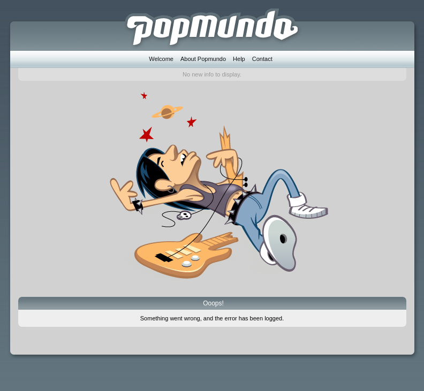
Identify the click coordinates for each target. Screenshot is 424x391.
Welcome (161, 59)
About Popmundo (203, 59)
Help (239, 59)
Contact (262, 59)
